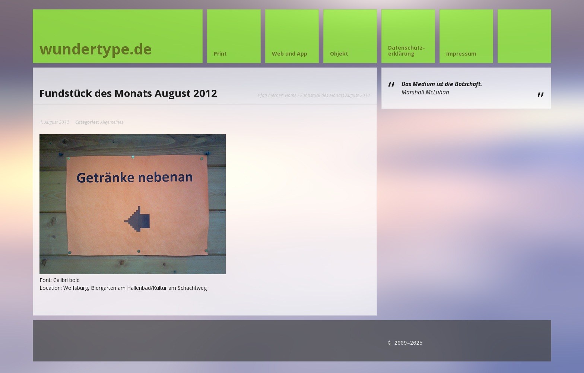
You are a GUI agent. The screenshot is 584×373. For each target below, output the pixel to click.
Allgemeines (111, 122)
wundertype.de (95, 48)
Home (290, 95)
